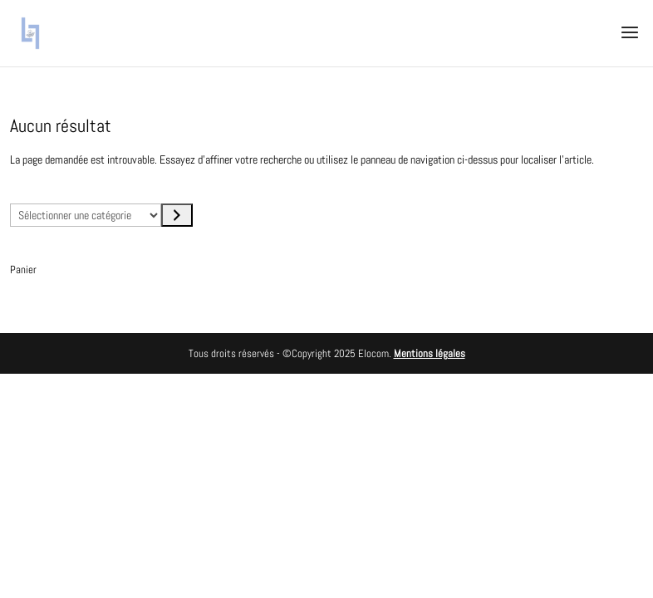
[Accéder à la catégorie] (177, 215)
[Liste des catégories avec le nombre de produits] (85, 215)
